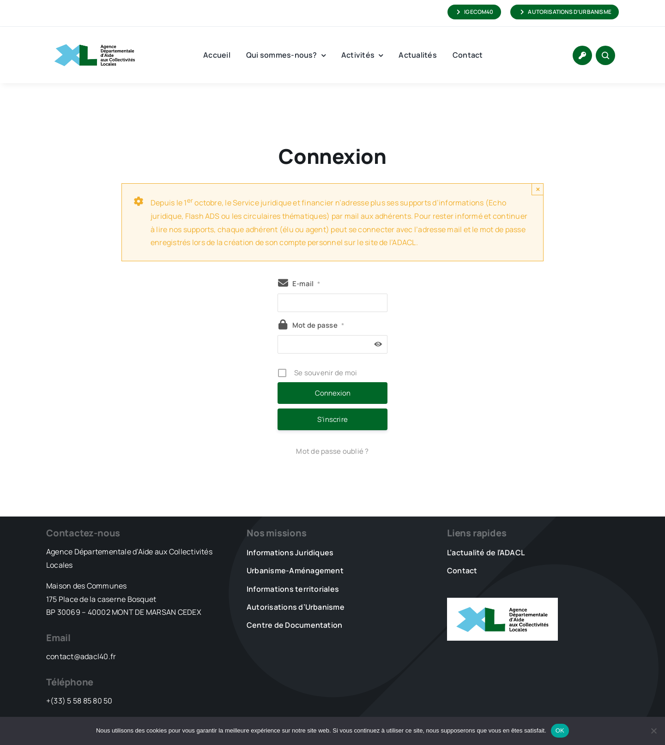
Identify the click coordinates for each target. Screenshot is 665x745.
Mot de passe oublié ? (332, 451)
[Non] (653, 730)
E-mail (306, 283)
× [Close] (538, 189)
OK (560, 730)
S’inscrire (332, 419)
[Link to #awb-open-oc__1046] (605, 55)
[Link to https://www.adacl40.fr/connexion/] (582, 55)
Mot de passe (318, 325)
